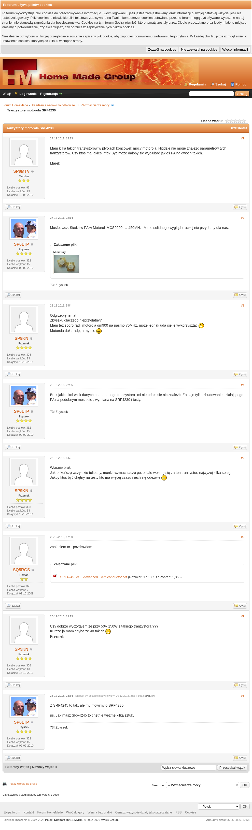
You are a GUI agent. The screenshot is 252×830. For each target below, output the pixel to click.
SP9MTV (21, 171)
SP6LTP (21, 244)
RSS (178, 812)
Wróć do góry (75, 812)
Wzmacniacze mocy (95, 105)
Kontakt (28, 812)
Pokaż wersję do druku (23, 783)
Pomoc (240, 84)
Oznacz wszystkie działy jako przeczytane (143, 812)
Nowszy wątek (43, 767)
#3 (242, 305)
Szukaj (220, 84)
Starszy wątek (18, 767)
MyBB (78, 819)
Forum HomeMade (15, 105)
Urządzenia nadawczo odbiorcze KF (55, 105)
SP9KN (21, 338)
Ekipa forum (12, 812)
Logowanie (28, 94)
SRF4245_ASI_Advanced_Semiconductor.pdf (93, 577)
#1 (242, 138)
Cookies (190, 812)
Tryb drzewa (239, 127)
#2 (242, 217)
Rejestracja (49, 94)
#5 (242, 457)
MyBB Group (109, 819)
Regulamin (197, 84)
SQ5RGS (21, 570)
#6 (242, 536)
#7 (242, 616)
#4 (242, 384)
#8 (242, 695)
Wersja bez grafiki (100, 812)
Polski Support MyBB (59, 819)
